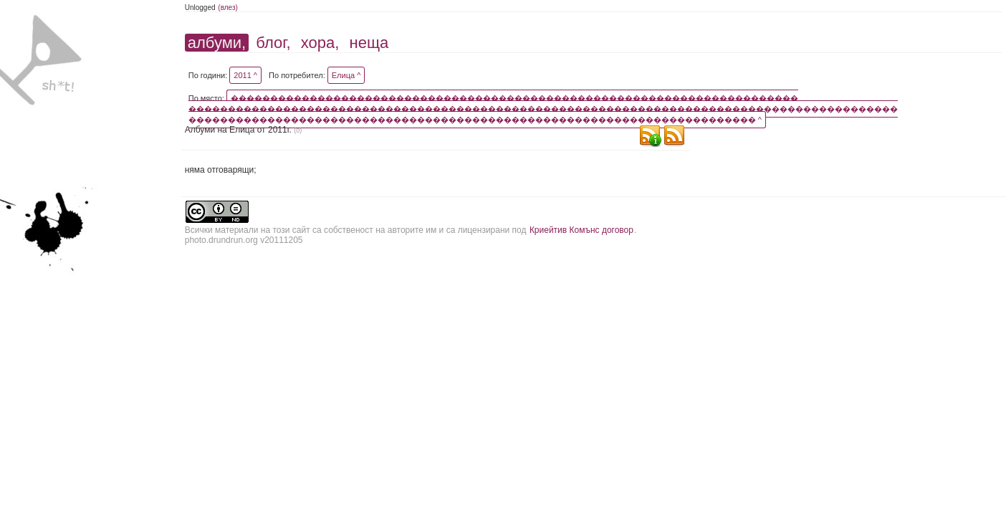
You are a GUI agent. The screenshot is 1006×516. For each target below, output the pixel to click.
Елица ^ (346, 75)
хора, (320, 43)
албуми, (217, 43)
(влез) (228, 7)
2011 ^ (245, 75)
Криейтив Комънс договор (581, 230)
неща (369, 43)
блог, (273, 43)
